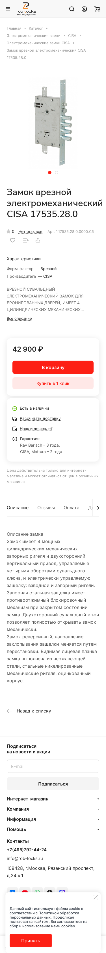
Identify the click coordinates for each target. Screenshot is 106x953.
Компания (18, 809)
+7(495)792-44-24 (27, 849)
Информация (21, 819)
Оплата (71, 507)
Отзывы (46, 507)
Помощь (16, 829)
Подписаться (53, 784)
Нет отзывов (30, 231)
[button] (49, 172)
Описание (18, 507)
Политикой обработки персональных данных (44, 915)
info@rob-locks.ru (25, 858)
